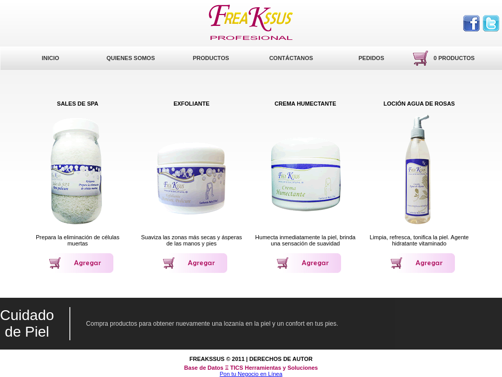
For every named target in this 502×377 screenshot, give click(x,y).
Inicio (51, 58)
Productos (211, 58)
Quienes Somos (131, 58)
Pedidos (372, 58)
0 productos (454, 58)
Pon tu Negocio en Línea (250, 374)
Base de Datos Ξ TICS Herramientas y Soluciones (251, 368)
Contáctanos (291, 58)
